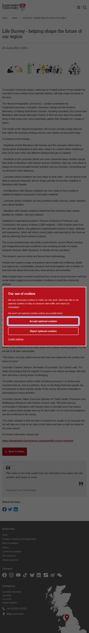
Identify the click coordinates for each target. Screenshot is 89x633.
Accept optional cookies (43, 321)
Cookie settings (16, 339)
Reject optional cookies (43, 331)
